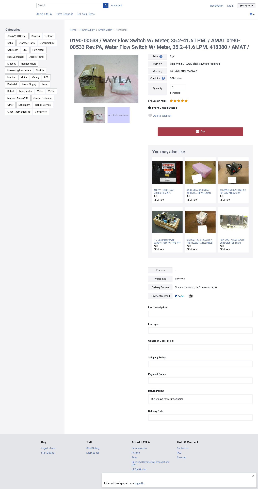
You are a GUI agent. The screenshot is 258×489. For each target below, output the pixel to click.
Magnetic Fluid (28, 63)
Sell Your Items (86, 14)
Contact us (182, 447)
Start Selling (92, 447)
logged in (235, 483)
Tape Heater (25, 91)
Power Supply (29, 84)
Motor (24, 77)
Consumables (47, 43)
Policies (136, 452)
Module (40, 70)
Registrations (48, 447)
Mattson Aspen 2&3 (17, 98)
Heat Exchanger (15, 56)
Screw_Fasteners (43, 98)
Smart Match (105, 29)
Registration (216, 5)
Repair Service (43, 104)
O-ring (35, 77)
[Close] (253, 476)
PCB (46, 77)
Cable (10, 43)
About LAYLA (44, 14)
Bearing (35, 36)
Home (73, 29)
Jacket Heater (36, 56)
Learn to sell (92, 452)
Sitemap (181, 456)
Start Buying (47, 452)
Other (10, 104)
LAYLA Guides (139, 468)
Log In (230, 5)
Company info (139, 447)
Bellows (49, 36)
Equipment (24, 104)
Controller (12, 50)
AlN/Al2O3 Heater (16, 36)
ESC (25, 50)
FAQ (179, 452)
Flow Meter (38, 50)
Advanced (116, 5)
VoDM (51, 91)
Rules (135, 456)
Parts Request (64, 14)
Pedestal (12, 84)
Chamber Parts (27, 43)
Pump (45, 84)
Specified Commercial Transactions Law (150, 462)
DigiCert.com (129, 478)
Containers (41, 111)
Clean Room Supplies (18, 111)
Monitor (11, 77)
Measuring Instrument (19, 70)
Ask (200, 131)
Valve (40, 91)
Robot (10, 91)
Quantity (157, 88)
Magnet (11, 63)
